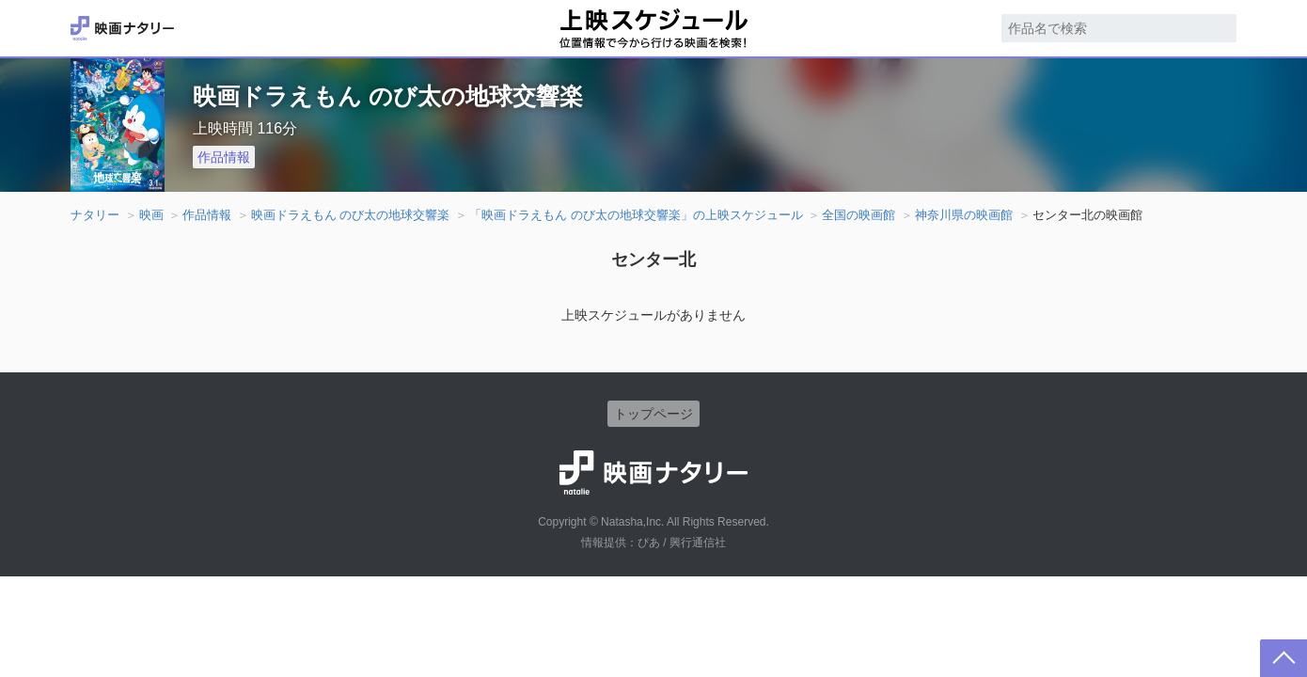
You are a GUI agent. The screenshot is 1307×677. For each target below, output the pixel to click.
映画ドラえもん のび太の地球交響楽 (350, 215)
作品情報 (223, 157)
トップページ (653, 413)
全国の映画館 (858, 215)
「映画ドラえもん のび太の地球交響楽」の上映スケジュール (636, 215)
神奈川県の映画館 (964, 215)
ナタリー (95, 215)
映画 (151, 215)
